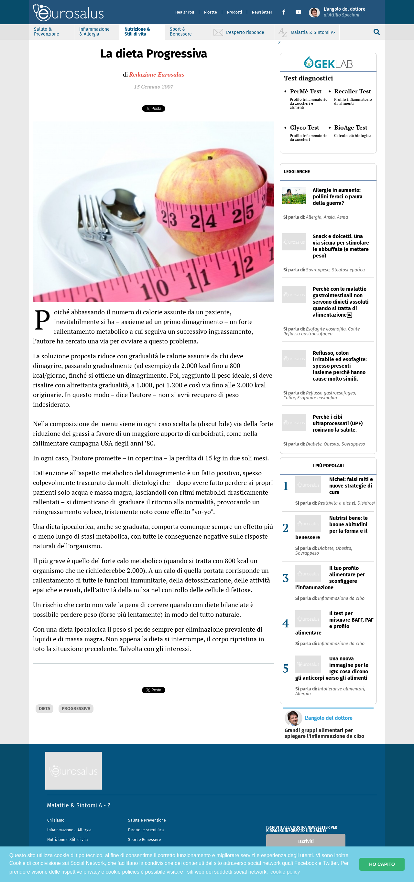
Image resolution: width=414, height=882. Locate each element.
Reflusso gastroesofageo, (331, 393)
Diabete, (315, 444)
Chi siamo (55, 820)
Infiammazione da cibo (341, 598)
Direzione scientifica (146, 830)
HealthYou (184, 12)
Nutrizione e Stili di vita (67, 839)
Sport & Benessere (181, 31)
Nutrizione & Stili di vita (137, 31)
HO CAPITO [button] (382, 864)
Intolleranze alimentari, (341, 689)
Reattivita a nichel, (337, 503)
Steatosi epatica (348, 270)
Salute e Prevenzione (147, 820)
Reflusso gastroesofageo (307, 334)
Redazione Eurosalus (156, 74)
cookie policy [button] (285, 872)
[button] (286, 12)
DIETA (44, 708)
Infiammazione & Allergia (94, 31)
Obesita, (333, 444)
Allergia (303, 694)
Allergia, (315, 217)
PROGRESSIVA (76, 708)
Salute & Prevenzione (46, 31)
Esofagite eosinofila (317, 398)
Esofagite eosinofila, (327, 329)
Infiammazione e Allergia (69, 830)
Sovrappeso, (319, 270)
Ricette (210, 12)
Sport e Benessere (144, 839)
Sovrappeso (353, 444)
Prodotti (234, 12)
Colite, (354, 329)
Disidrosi (366, 503)
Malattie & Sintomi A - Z (78, 805)
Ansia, (330, 217)
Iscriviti (306, 841)
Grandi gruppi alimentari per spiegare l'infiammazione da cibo (324, 733)
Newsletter (262, 12)
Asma (342, 217)
